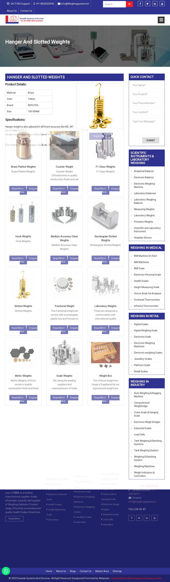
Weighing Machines (144, 466)
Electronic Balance (144, 177)
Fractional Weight (64, 250)
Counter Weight (64, 111)
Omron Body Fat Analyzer (148, 293)
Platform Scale (142, 365)
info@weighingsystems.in (75, 3)
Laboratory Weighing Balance (145, 201)
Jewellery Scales (143, 359)
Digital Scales (141, 324)
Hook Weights (23, 180)
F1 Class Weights (105, 111)
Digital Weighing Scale (145, 330)
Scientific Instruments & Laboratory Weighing (39, 50)
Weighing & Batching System (145, 458)
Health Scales (141, 281)
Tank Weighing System (146, 450)
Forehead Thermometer (147, 299)
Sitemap (117, 571)
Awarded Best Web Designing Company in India (136, 578)
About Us (12, 10)
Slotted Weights (23, 250)
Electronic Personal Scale (147, 274)
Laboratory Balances (145, 193)
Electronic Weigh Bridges (147, 422)
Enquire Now (28, 135)
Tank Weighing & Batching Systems (148, 442)
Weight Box (105, 320)
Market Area (102, 571)
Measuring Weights (144, 209)
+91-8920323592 (45, 3)
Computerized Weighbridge (141, 404)
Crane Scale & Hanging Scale (146, 414)
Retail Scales (141, 371)
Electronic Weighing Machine (144, 185)
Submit (150, 140)
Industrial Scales (143, 428)
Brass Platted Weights (23, 111)
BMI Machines (141, 262)
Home (8, 50)
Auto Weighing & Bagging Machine (147, 395)
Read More (18, 133)
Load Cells (139, 434)
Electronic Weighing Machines (144, 345)
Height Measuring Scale (146, 287)
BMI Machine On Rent (145, 256)
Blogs (73, 571)
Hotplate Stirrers (143, 237)
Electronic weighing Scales (148, 352)
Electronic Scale (142, 336)
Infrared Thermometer (146, 306)
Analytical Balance (144, 171)
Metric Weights (23, 320)
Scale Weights (64, 320)
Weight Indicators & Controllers (144, 474)
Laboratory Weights (106, 250)
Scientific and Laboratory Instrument (147, 230)
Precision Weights (75, 50)
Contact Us (26, 10)
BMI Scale (139, 268)
